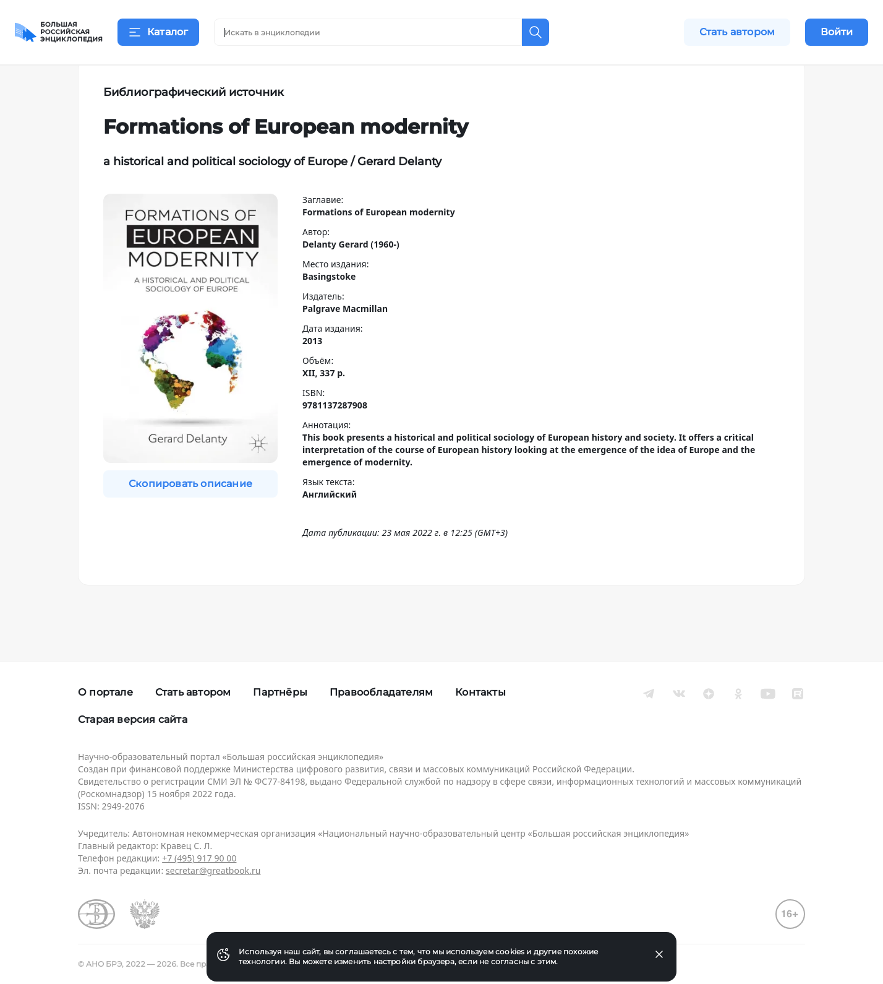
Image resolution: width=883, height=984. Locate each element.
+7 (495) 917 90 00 (199, 858)
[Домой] (59, 32)
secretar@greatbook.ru (213, 870)
